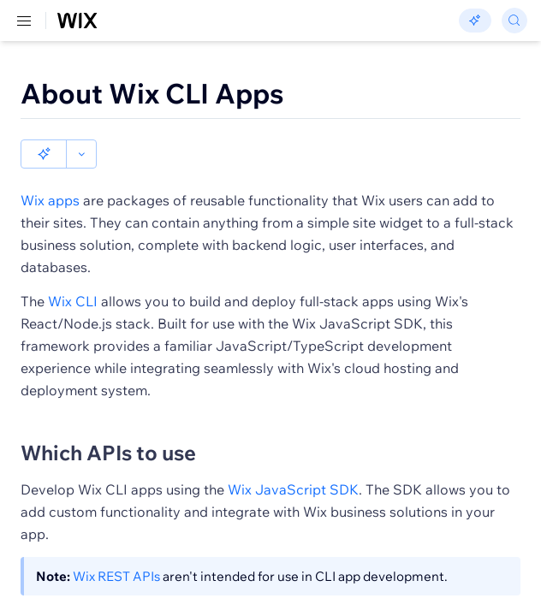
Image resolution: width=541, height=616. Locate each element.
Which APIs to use (108, 423)
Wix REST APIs (116, 547)
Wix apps (50, 171)
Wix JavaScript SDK (293, 460)
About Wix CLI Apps (152, 93)
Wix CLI (73, 272)
